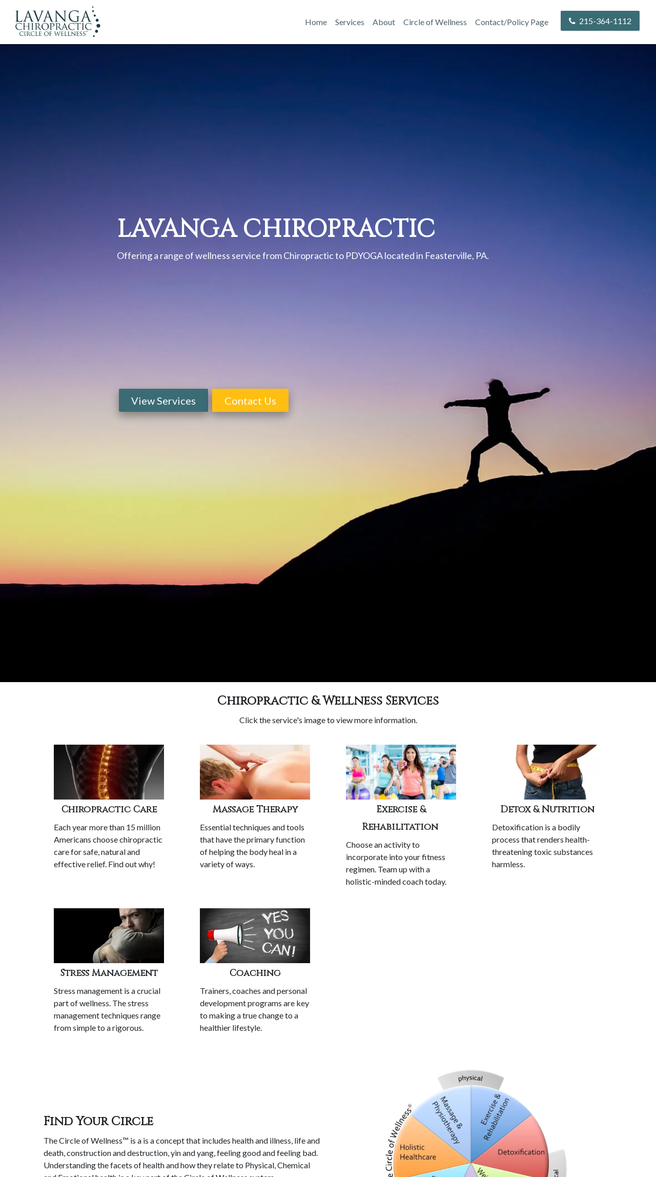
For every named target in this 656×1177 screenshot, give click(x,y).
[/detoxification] (547, 772)
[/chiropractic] (109, 772)
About (384, 22)
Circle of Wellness (435, 22)
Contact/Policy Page (511, 22)
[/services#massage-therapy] (255, 772)
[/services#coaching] (255, 936)
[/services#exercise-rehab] (401, 772)
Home (316, 22)
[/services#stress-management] (109, 936)
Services (349, 22)
